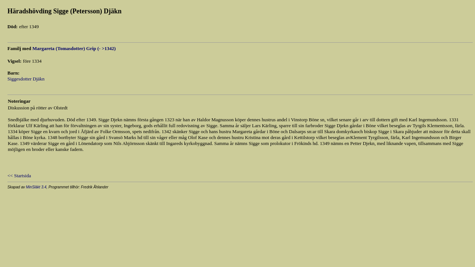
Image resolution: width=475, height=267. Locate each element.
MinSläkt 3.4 (36, 187)
